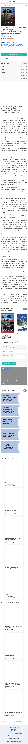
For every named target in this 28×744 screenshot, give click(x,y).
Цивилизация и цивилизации (12, 48)
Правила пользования (14, 736)
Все (25, 308)
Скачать (24, 66)
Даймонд (21, 48)
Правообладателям (14, 738)
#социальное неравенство (10, 44)
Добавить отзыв (9, 363)
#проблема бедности (11, 46)
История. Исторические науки (11, 42)
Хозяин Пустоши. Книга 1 (10, 381)
